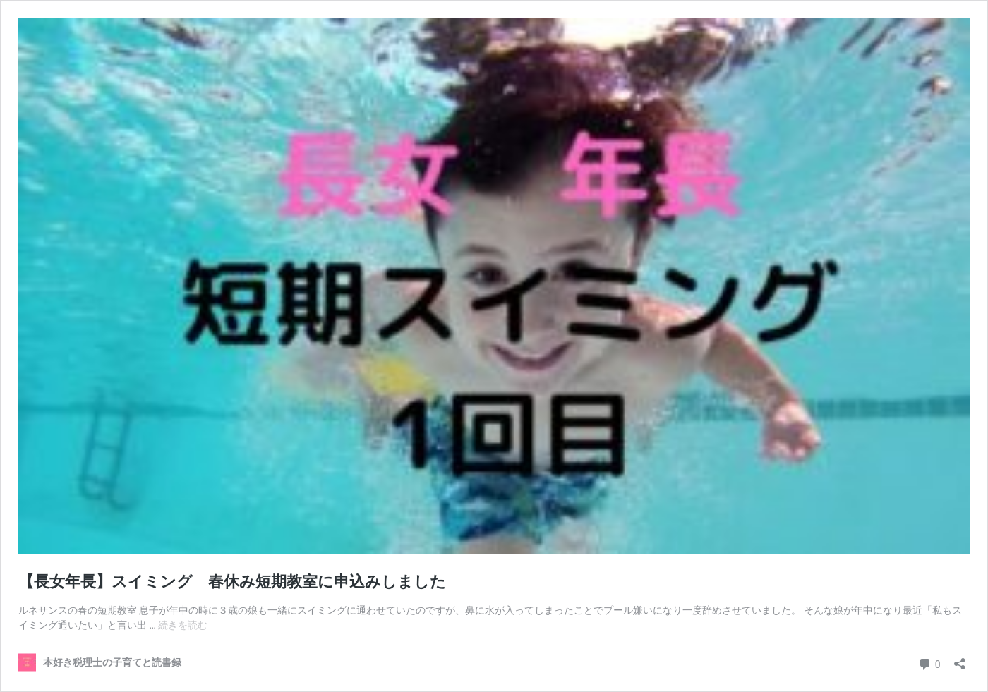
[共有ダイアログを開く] (960, 659)
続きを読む (182, 625)
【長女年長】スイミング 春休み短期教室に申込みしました (240, 581)
